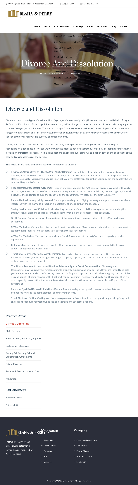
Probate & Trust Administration (22, 371)
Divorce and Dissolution (82, 73)
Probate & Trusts (84, 456)
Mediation (11, 378)
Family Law (81, 445)
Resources (102, 26)
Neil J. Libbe (12, 404)
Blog (113, 26)
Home (37, 26)
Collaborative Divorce (17, 345)
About (47, 26)
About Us (48, 440)
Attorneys (78, 26)
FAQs (90, 26)
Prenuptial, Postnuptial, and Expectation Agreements (20, 355)
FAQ (46, 456)
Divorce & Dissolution (17, 323)
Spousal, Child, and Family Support (23, 338)
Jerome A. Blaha (14, 397)
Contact (124, 26)
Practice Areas (61, 26)
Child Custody (13, 331)
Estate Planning (14, 364)
